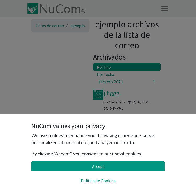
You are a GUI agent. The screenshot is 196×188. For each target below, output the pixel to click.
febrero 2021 (128, 81)
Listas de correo (50, 25)
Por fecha (105, 74)
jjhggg (111, 93)
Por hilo (104, 66)
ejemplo (78, 25)
